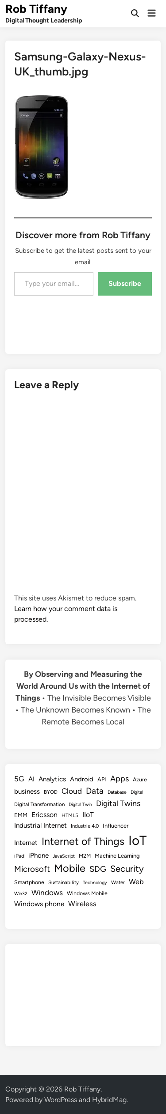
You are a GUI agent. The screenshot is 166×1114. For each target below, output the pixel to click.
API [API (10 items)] (101, 779)
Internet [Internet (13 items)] (26, 843)
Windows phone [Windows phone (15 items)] (39, 904)
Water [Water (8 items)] (118, 882)
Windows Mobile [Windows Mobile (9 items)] (87, 893)
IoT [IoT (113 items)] (137, 840)
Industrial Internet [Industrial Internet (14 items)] (40, 825)
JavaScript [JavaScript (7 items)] (64, 856)
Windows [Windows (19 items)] (47, 892)
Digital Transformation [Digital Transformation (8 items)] (39, 804)
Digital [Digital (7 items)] (137, 792)
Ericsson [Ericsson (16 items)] (44, 814)
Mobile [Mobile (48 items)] (69, 868)
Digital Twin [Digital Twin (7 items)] (80, 804)
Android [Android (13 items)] (81, 779)
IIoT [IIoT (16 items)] (88, 814)
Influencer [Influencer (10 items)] (115, 825)
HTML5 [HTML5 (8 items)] (70, 815)
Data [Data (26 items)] (95, 791)
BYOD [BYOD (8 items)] (51, 792)
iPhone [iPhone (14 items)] (38, 855)
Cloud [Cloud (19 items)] (72, 791)
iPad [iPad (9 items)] (19, 855)
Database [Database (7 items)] (117, 792)
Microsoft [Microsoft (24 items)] (32, 869)
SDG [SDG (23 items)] (97, 869)
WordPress (60, 1099)
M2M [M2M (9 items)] (85, 855)
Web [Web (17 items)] (136, 881)
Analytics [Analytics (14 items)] (52, 779)
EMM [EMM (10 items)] (20, 815)
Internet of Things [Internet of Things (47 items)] (83, 841)
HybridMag (109, 1099)
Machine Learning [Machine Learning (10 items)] (117, 855)
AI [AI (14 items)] (31, 779)
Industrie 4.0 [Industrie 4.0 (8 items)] (85, 826)
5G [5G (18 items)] (19, 778)
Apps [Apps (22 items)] (119, 779)
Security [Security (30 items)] (127, 868)
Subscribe (124, 283)
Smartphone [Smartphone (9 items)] (29, 882)
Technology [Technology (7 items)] (95, 882)
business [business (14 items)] (27, 791)
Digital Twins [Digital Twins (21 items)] (118, 803)
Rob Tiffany (36, 9)
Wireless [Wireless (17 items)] (82, 903)
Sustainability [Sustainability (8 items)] (63, 882)
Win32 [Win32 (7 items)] (20, 893)
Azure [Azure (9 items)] (140, 779)
